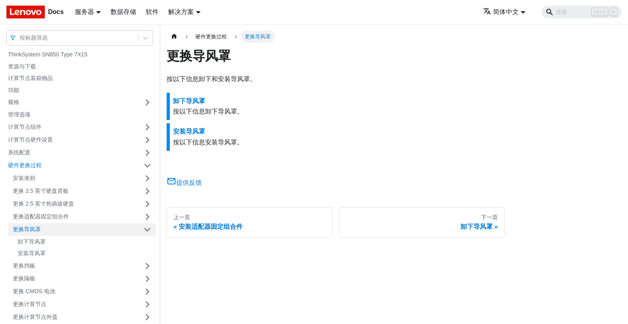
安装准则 (24, 178)
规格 (13, 102)
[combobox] (20, 37)
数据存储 (123, 11)
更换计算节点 (29, 304)
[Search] (581, 12)
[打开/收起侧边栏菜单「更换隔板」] (147, 278)
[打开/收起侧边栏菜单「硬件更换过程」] (147, 165)
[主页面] (174, 36)
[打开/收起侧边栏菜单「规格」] (147, 102)
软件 (152, 11)
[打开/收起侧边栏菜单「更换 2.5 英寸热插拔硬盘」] (147, 204)
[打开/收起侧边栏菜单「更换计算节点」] (147, 304)
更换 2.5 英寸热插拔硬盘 (43, 203)
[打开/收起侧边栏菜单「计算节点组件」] (147, 127)
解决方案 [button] (181, 11)
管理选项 (19, 114)
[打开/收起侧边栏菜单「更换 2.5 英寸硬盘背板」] (147, 191)
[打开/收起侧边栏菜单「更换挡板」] (147, 266)
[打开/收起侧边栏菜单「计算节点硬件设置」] (147, 140)
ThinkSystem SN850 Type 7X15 (47, 54)
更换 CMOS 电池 (34, 291)
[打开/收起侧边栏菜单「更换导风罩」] (147, 229)
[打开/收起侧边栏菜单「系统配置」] (147, 152)
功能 (13, 90)
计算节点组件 (25, 127)
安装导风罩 (32, 253)
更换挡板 (24, 265)
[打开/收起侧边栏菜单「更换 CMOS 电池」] (147, 291)
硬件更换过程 (25, 165)
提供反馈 (184, 182)
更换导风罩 (27, 229)
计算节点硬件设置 (30, 139)
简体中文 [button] (501, 11)
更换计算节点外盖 (35, 317)
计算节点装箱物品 (30, 78)
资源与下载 (22, 66)
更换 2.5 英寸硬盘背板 (40, 191)
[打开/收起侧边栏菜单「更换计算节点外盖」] (147, 317)
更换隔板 (24, 278)
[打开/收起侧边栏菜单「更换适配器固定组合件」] (147, 216)
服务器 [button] (84, 11)
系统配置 (19, 152)
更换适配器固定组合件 (41, 216)
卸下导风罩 (32, 241)
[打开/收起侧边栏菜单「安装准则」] (147, 178)
